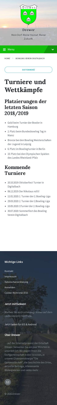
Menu (28, 49)
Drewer (28, 30)
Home (7, 58)
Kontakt (9, 271)
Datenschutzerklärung (16, 281)
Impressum (10, 276)
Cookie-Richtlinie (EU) (16, 292)
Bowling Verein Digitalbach (30, 58)
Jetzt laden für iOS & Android (21, 324)
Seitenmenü (28, 69)
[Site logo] (28, 24)
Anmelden (10, 287)
